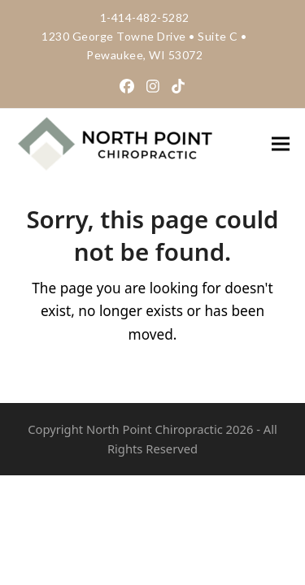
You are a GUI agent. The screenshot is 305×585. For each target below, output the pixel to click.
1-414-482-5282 (145, 17)
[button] (281, 143)
